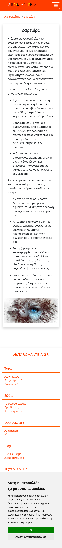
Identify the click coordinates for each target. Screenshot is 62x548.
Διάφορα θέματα (14, 457)
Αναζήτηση (11, 430)
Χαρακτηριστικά (14, 411)
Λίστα (7, 434)
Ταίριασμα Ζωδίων (15, 403)
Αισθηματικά (11, 376)
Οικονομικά (11, 384)
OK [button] (31, 530)
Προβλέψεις (11, 407)
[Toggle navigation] (55, 5)
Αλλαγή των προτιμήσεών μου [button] (31, 537)
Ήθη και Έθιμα (12, 454)
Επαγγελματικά (13, 380)
